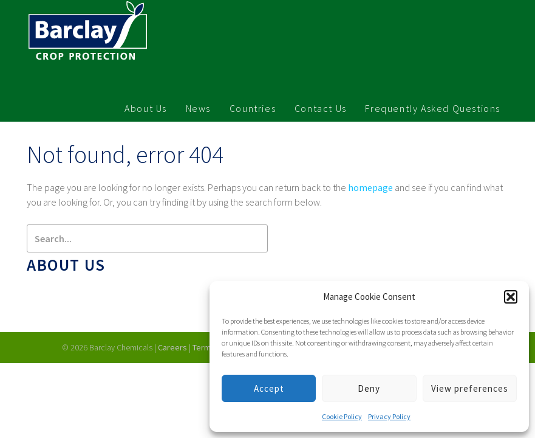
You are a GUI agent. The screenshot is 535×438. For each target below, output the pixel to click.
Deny (369, 388)
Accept (269, 388)
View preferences (469, 388)
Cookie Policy (342, 416)
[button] (511, 297)
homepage (370, 187)
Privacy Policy (389, 416)
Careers (172, 347)
